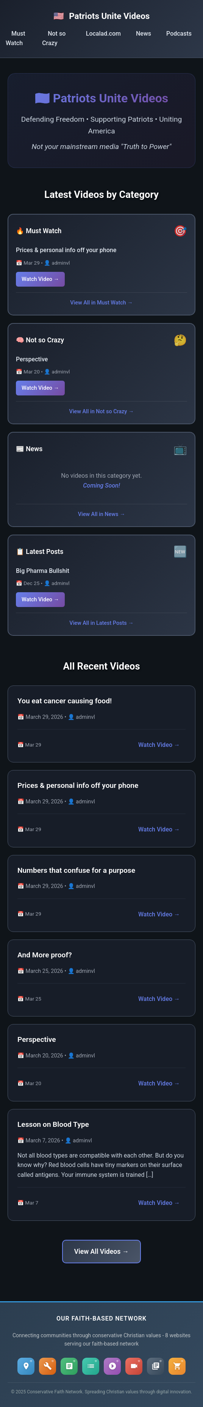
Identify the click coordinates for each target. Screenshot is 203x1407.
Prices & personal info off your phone (66, 250)
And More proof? (44, 955)
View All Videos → (101, 1251)
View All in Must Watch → (101, 303)
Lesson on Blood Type (53, 1124)
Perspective (32, 359)
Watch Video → (40, 279)
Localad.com (103, 33)
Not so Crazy (54, 38)
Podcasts (179, 33)
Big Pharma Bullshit (42, 570)
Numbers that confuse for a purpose (76, 870)
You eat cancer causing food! (64, 700)
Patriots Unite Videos (101, 16)
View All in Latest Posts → (101, 623)
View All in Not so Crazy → (101, 411)
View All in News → (101, 514)
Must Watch (15, 38)
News (143, 33)
